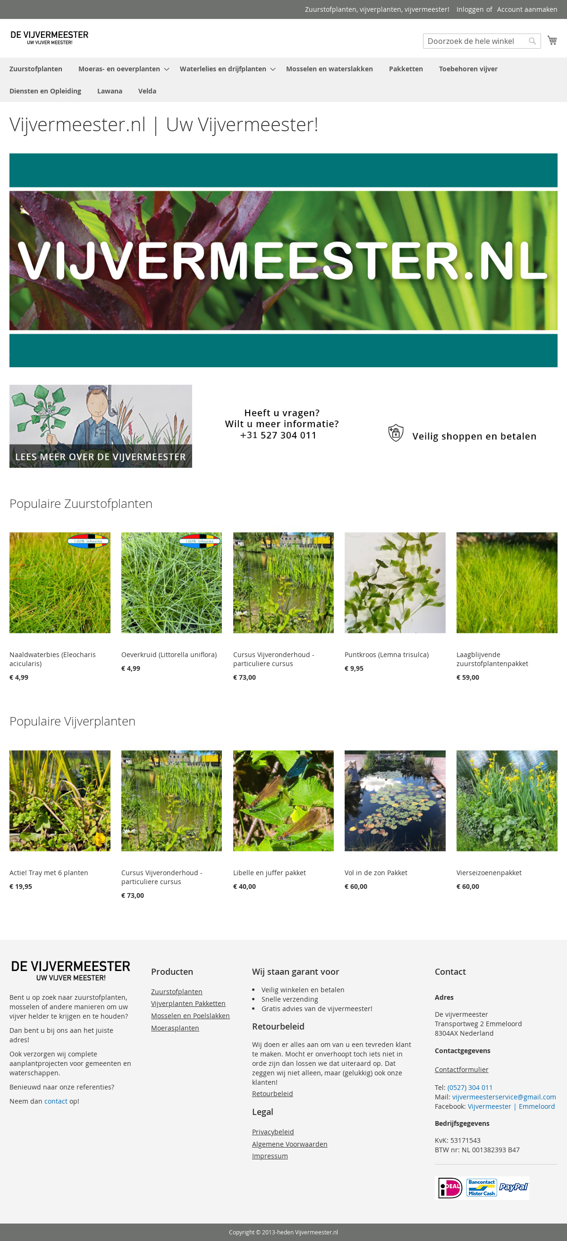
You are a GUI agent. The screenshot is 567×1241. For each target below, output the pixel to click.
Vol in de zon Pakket (376, 872)
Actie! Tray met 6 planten (48, 872)
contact (56, 1101)
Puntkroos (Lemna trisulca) (387, 654)
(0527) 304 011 (470, 1087)
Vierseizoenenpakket (489, 872)
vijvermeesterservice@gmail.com (504, 1096)
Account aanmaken (527, 9)
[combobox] (482, 41)
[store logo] (49, 38)
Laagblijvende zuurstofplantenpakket (492, 659)
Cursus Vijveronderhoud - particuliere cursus (273, 659)
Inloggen (470, 9)
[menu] (283, 80)
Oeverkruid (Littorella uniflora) (169, 654)
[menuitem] (36, 69)
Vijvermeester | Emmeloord (511, 1106)
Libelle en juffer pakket (269, 872)
